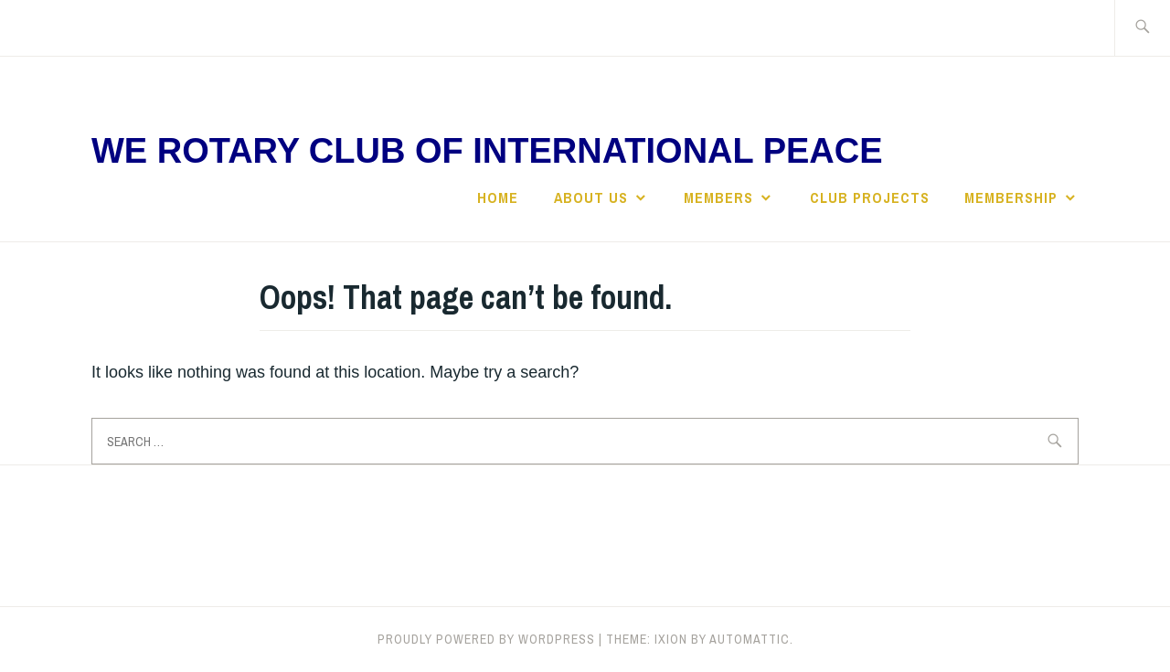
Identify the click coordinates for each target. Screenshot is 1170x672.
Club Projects (870, 197)
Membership (1011, 197)
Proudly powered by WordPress (486, 639)
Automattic (749, 639)
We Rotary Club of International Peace (487, 151)
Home (497, 197)
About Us (591, 197)
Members (718, 197)
